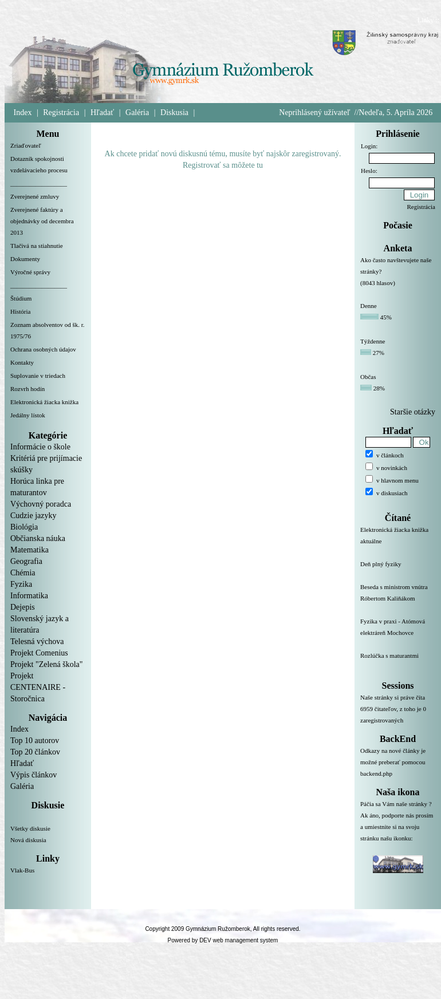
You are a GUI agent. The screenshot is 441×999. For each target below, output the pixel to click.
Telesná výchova (37, 641)
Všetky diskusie (30, 828)
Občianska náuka (37, 538)
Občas (368, 376)
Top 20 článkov (35, 752)
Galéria (137, 112)
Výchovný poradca (40, 504)
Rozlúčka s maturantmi (397, 662)
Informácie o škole (40, 447)
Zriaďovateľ (25, 145)
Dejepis (22, 607)
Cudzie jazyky (33, 515)
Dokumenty (25, 258)
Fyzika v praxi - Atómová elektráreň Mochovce (397, 634)
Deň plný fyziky (397, 570)
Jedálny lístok (27, 415)
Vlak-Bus (22, 870)
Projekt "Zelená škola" (46, 664)
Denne (368, 305)
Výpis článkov (33, 775)
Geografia (26, 561)
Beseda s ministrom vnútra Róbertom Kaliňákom (397, 599)
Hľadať (102, 112)
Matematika (29, 550)
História (20, 311)
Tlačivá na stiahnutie (36, 245)
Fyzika (21, 584)
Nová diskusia (28, 839)
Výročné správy (30, 271)
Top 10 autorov (34, 740)
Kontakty (22, 362)
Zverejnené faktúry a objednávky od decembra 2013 (42, 221)
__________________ (38, 183)
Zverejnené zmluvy (34, 196)
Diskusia (174, 112)
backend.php (376, 773)
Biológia (24, 527)
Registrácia (61, 112)
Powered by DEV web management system (223, 940)
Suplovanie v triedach (37, 375)
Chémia (23, 572)
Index (23, 112)
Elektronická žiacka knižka (44, 401)
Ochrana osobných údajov (43, 349)
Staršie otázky (412, 412)
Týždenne (372, 341)
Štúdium (21, 298)
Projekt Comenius (39, 653)
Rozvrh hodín (27, 388)
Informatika (29, 595)
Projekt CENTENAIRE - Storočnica (37, 687)
